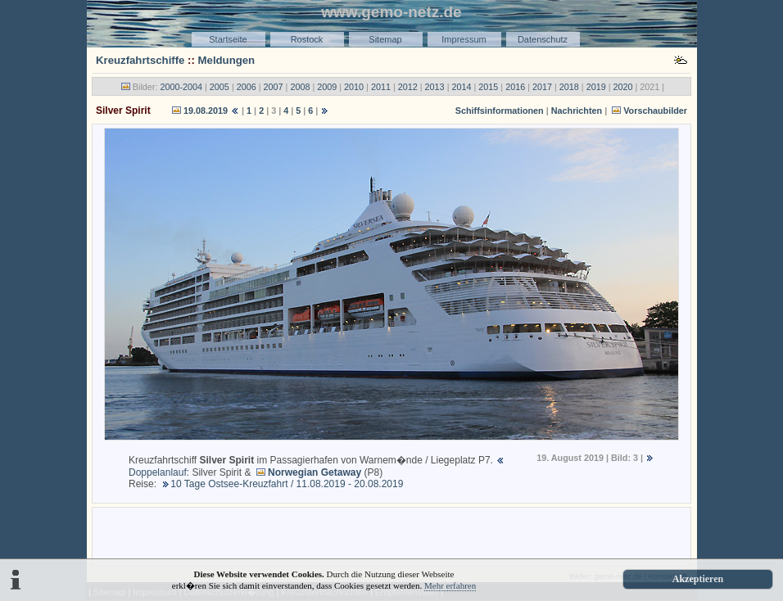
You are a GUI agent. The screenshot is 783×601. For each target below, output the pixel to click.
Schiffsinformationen (499, 110)
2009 (327, 87)
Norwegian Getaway (314, 472)
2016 (515, 87)
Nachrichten (576, 110)
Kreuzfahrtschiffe (140, 60)
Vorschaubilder (655, 110)
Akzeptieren (697, 579)
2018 (569, 87)
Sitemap (385, 39)
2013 (435, 87)
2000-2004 (181, 87)
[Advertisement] (391, 535)
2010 (354, 87)
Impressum (463, 39)
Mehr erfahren (450, 585)
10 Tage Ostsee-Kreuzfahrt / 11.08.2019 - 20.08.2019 (286, 484)
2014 (461, 87)
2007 (273, 87)
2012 (408, 87)
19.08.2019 (205, 110)
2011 (381, 87)
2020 (623, 87)
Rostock (307, 39)
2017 (542, 87)
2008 (300, 87)
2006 (246, 87)
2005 (219, 87)
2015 (488, 87)
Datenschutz (543, 39)
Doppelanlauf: (159, 472)
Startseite (228, 39)
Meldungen (227, 60)
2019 (596, 87)
